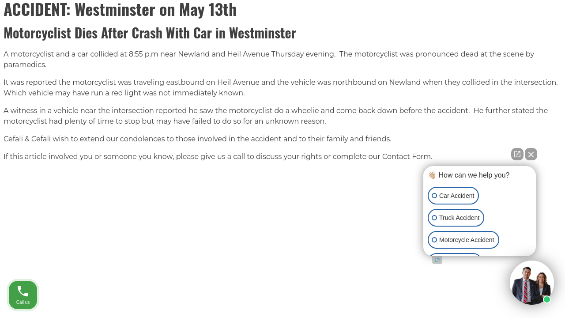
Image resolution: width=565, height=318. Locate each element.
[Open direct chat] (517, 154)
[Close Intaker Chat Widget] (531, 154)
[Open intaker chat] (437, 260)
